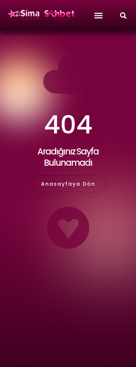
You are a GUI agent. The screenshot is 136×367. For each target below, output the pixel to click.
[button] (123, 15)
